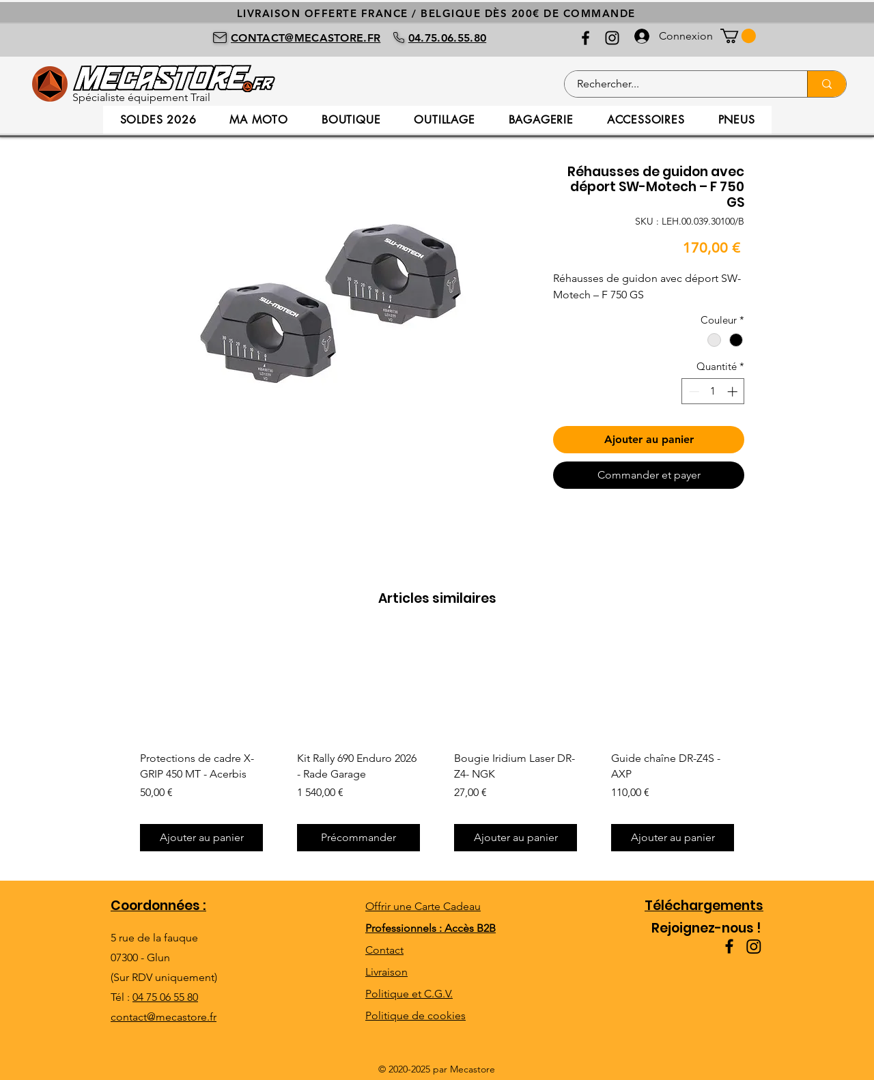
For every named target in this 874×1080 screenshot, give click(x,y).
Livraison (386, 971)
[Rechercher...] (677, 84)
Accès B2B (470, 928)
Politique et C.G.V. (409, 993)
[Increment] (733, 391)
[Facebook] (585, 38)
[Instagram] (612, 38)
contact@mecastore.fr (163, 1016)
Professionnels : (405, 928)
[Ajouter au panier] (201, 837)
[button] (738, 36)
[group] (437, 747)
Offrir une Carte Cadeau (423, 906)
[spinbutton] (713, 391)
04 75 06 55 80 (165, 997)
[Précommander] (358, 837)
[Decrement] (692, 391)
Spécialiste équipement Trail (141, 97)
